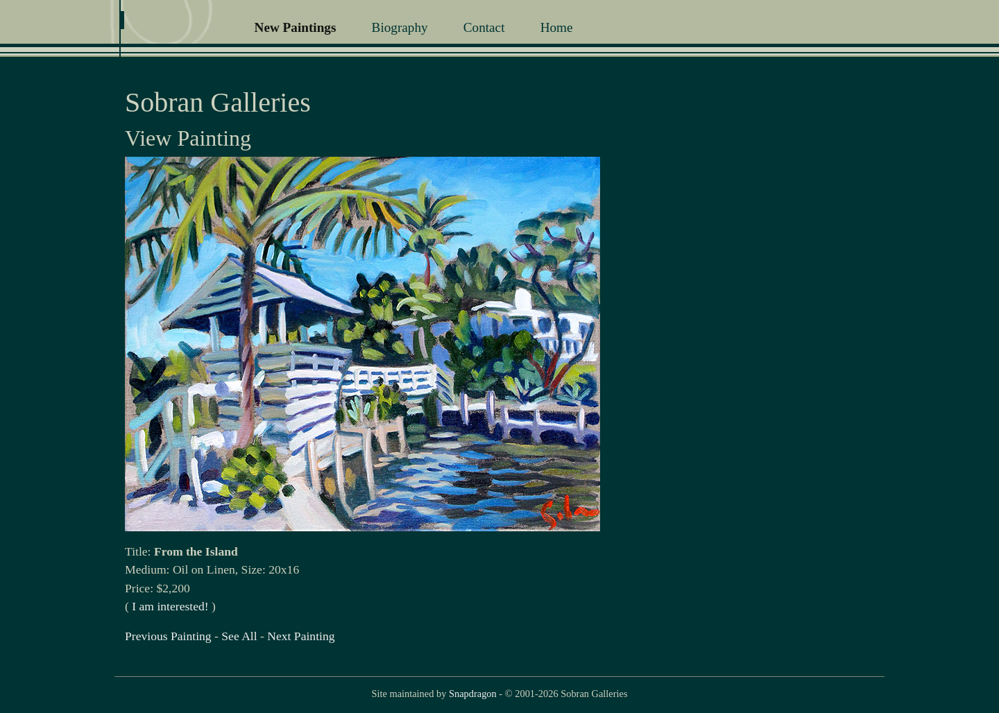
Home (556, 27)
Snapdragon (473, 693)
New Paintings (295, 27)
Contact (484, 27)
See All (239, 636)
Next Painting (300, 636)
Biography (400, 27)
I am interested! (170, 606)
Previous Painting (168, 636)
